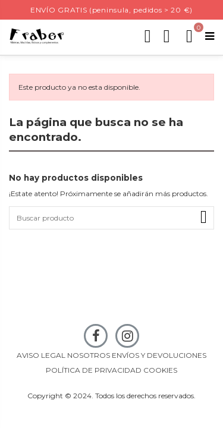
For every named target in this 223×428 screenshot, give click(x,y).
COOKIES (160, 370)
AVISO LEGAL (41, 355)
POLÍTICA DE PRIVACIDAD (94, 370)
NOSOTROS (88, 355)
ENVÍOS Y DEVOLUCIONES (159, 355)
